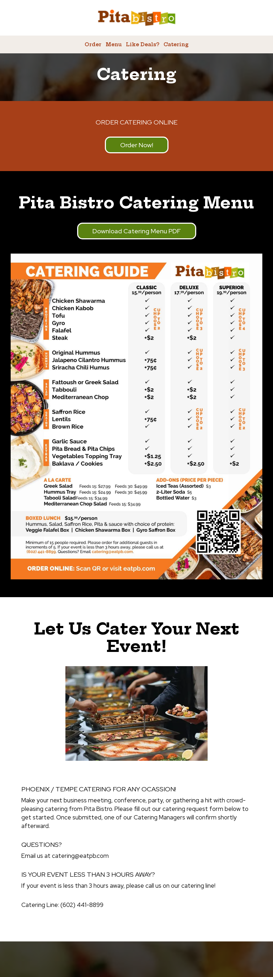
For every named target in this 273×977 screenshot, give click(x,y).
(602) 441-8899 (81, 905)
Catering (176, 44)
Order (93, 44)
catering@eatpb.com (80, 856)
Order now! (129, 146)
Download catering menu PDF (136, 231)
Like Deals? (142, 44)
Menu (114, 44)
